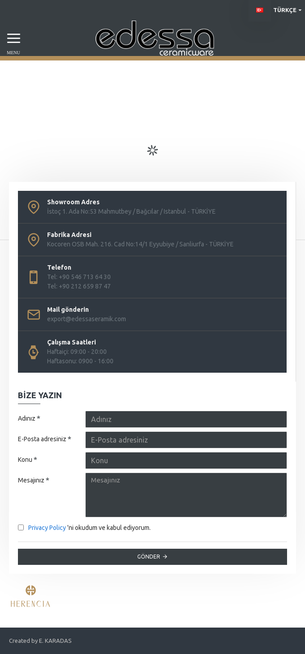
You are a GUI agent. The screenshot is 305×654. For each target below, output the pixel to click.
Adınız (26, 418)
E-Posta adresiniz (42, 439)
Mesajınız (31, 480)
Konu (25, 459)
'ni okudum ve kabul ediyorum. (84, 528)
